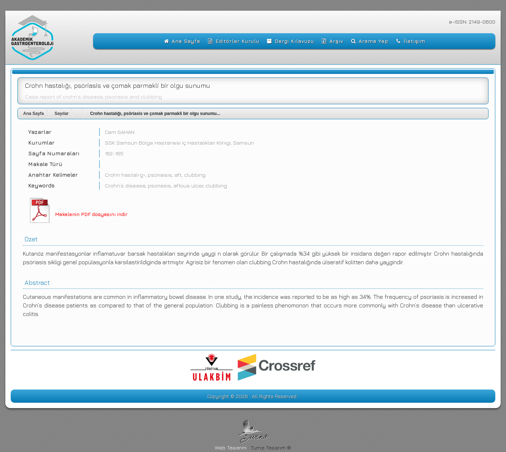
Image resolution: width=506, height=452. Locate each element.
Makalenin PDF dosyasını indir (91, 214)
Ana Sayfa (33, 113)
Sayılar (62, 113)
